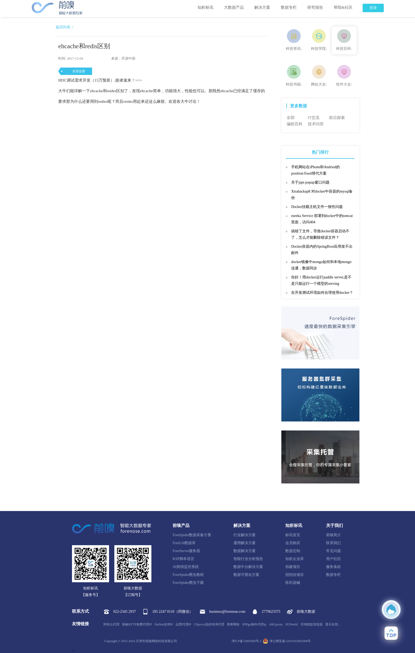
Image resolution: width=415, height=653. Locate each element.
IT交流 (313, 118)
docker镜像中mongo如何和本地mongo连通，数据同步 (321, 265)
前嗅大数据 (301, 612)
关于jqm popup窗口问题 (310, 182)
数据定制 (292, 551)
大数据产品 (234, 7)
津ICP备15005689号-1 (246, 641)
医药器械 (292, 583)
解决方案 (262, 7)
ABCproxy (276, 624)
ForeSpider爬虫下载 (188, 583)
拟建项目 (292, 567)
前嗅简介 (333, 535)
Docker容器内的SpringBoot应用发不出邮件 (322, 250)
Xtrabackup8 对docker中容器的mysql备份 (322, 194)
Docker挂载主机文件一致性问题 (317, 207)
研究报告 (315, 7)
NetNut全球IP (164, 624)
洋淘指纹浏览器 (311, 624)
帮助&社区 (343, 7)
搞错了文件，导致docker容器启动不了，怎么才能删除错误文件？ (320, 234)
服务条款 (333, 567)
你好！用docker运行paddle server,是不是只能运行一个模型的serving (321, 280)
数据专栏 (289, 7)
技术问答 (316, 124)
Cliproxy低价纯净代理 (209, 624)
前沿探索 (337, 118)
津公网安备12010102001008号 (287, 641)
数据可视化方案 (246, 575)
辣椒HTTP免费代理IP (137, 624)
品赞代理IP (183, 624)
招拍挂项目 (294, 575)
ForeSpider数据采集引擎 (192, 535)
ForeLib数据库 (184, 543)
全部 (291, 118)
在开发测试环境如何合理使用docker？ (322, 293)
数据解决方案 (244, 551)
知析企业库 (294, 559)
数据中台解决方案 (248, 567)
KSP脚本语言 (183, 559)
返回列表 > (64, 27)
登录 (373, 8)
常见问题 (333, 551)
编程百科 (295, 124)
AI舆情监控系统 (186, 567)
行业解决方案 (244, 535)
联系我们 (333, 543)
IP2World (292, 624)
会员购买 (292, 543)
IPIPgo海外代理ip (254, 624)
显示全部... (332, 624)
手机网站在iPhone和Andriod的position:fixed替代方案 (315, 170)
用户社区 (333, 559)
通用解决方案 (244, 543)
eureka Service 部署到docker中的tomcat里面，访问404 (322, 219)
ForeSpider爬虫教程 (188, 575)
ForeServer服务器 (186, 551)
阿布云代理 (111, 624)
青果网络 (233, 624)
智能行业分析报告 (248, 559)
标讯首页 (292, 535)
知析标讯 (205, 7)
